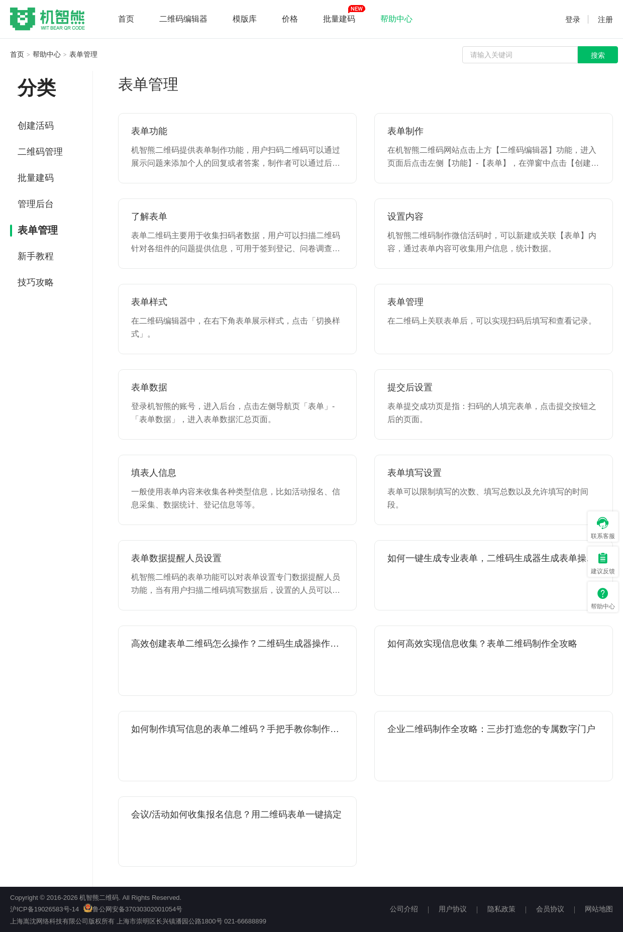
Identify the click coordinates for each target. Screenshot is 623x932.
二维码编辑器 (183, 19)
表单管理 (83, 54)
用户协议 (453, 909)
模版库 (245, 19)
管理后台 (36, 204)
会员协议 (550, 909)
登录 (572, 19)
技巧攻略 (36, 282)
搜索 (598, 55)
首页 (126, 19)
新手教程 (36, 256)
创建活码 (36, 126)
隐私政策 (501, 909)
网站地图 (599, 909)
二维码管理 (40, 152)
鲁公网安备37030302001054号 (132, 909)
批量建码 (339, 19)
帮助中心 (396, 19)
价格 (290, 19)
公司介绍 (404, 909)
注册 (605, 19)
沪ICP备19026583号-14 (44, 909)
